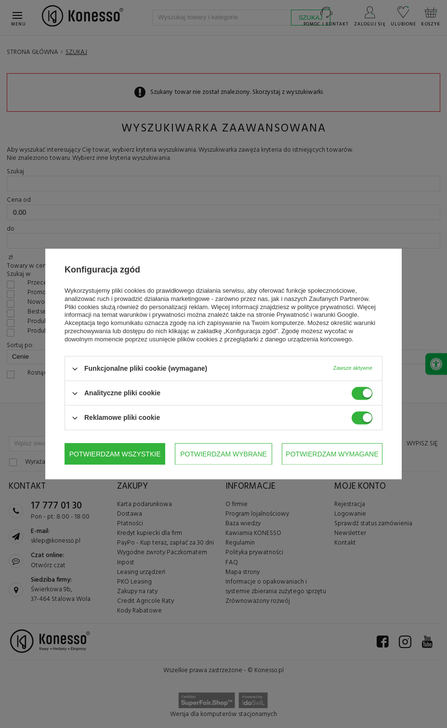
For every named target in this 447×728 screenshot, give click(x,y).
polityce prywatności (325, 307)
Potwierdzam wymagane (221, 454)
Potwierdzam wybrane (113, 454)
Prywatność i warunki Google (316, 315)
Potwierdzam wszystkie (332, 454)
